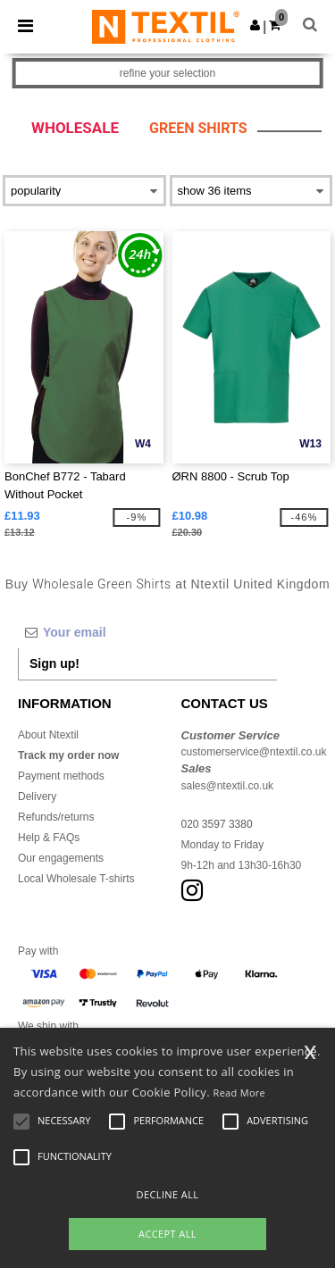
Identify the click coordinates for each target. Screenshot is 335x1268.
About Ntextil (48, 735)
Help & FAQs (49, 837)
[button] (255, 25)
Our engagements (61, 858)
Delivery (37, 796)
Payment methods (61, 776)
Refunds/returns (56, 817)
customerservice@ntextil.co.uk (254, 752)
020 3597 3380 (217, 824)
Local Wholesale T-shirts (76, 878)
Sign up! (54, 663)
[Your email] (147, 632)
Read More (240, 1092)
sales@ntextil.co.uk (227, 786)
